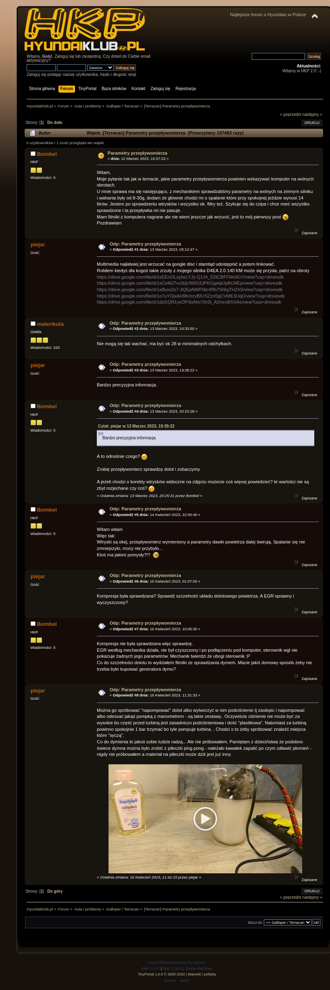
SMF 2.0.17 (150, 969)
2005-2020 (176, 974)
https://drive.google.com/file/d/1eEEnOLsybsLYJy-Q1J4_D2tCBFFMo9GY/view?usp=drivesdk (190, 277)
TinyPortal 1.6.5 (150, 974)
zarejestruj (91, 56)
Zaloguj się (64, 56)
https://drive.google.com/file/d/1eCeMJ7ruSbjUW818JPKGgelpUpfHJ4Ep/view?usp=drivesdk (189, 283)
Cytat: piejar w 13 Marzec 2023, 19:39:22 (136, 426)
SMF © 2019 (173, 969)
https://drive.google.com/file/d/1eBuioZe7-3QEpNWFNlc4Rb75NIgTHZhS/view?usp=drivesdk (189, 289)
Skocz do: (255, 923)
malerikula (50, 324)
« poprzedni (290, 114)
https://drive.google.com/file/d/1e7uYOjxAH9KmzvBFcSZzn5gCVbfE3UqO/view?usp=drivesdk (190, 296)
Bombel (46, 154)
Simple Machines (199, 969)
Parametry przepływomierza (137, 153)
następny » (312, 114)
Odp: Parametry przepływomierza (145, 243)
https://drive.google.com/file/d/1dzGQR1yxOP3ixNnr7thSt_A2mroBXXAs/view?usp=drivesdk (189, 302)
